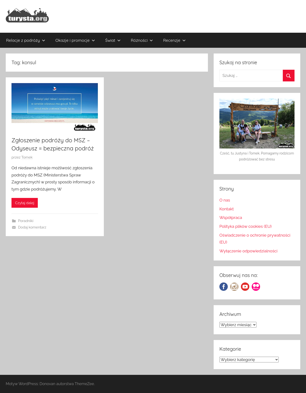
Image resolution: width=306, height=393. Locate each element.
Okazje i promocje (75, 40)
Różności (142, 40)
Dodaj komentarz (32, 227)
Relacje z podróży (25, 40)
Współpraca (230, 217)
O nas (224, 200)
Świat (113, 40)
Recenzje (174, 40)
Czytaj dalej (24, 203)
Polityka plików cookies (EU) (245, 226)
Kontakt (226, 209)
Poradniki (25, 221)
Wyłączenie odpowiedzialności (248, 251)
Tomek (27, 157)
